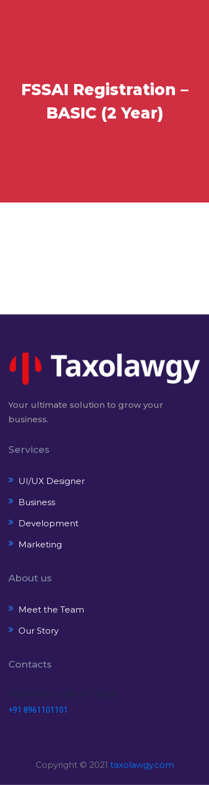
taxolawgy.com (142, 764)
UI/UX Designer (51, 481)
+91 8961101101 (38, 709)
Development (48, 523)
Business (36, 502)
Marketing (40, 544)
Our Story (38, 630)
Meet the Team (51, 609)
